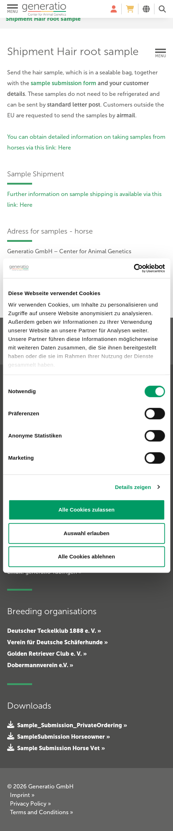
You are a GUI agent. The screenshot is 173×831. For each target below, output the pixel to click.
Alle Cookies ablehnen (86, 556)
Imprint (22, 795)
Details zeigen (133, 487)
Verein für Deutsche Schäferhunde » (57, 642)
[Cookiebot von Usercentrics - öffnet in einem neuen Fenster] (133, 268)
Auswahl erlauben (86, 533)
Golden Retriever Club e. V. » (47, 653)
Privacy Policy (30, 804)
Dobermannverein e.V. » (40, 665)
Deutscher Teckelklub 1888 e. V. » (54, 630)
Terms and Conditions (41, 812)
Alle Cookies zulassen (86, 510)
